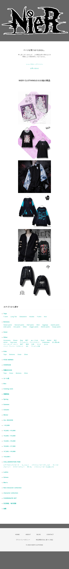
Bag (21, 340)
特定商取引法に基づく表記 (44, 540)
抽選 (5, 508)
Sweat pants (8, 325)
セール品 (6, 378)
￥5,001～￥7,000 (9, 446)
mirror (6, 342)
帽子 (27, 340)
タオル (46, 344)
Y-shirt (39, 316)
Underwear (46, 342)
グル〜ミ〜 (7, 467)
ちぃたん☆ (25, 465)
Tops (5, 313)
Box (5, 383)
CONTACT (50, 534)
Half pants (30, 325)
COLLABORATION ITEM (12, 462)
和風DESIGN (8, 370)
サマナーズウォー (19, 467)
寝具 (27, 344)
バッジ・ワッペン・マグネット (13, 346)
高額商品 (6, 394)
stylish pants (55, 325)
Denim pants (45, 327)
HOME (17, 534)
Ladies (6, 472)
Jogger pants (33, 327)
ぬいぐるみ (34, 340)
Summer (6, 404)
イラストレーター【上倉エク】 (44, 467)
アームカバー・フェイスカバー (30, 342)
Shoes (15, 340)
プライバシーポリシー (23, 540)
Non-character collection (13, 488)
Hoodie (31, 316)
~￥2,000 (7, 425)
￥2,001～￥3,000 (9, 430)
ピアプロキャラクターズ (11, 465)
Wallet (49, 340)
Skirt (38, 325)
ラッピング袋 (35, 346)
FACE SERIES (8, 359)
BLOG (39, 534)
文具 (32, 344)
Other (25, 327)
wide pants (7, 327)
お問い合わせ (34, 68)
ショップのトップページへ (34, 64)
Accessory (7, 340)
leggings (45, 325)
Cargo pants (56, 327)
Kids (5, 351)
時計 (55, 340)
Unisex (6, 477)
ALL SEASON (8, 420)
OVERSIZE (7, 365)
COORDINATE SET (10, 498)
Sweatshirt (23, 316)
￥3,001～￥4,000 (9, 436)
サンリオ (55, 465)
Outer (6, 332)
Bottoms (7, 322)
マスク (39, 344)
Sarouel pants (19, 325)
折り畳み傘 (55, 342)
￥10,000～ (7, 456)
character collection (11, 493)
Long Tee (14, 316)
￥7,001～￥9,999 (9, 451)
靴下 (21, 344)
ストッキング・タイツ (11, 344)
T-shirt (6, 316)
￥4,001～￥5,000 (9, 441)
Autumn (6, 409)
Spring (6, 399)
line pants (17, 327)
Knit (45, 316)
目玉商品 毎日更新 (10, 503)
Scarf (42, 340)
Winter (6, 415)
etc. (27, 346)
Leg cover (13, 342)
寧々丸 (29, 467)
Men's (6, 482)
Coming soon (8, 389)
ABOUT (28, 534)
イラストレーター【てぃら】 (41, 465)
